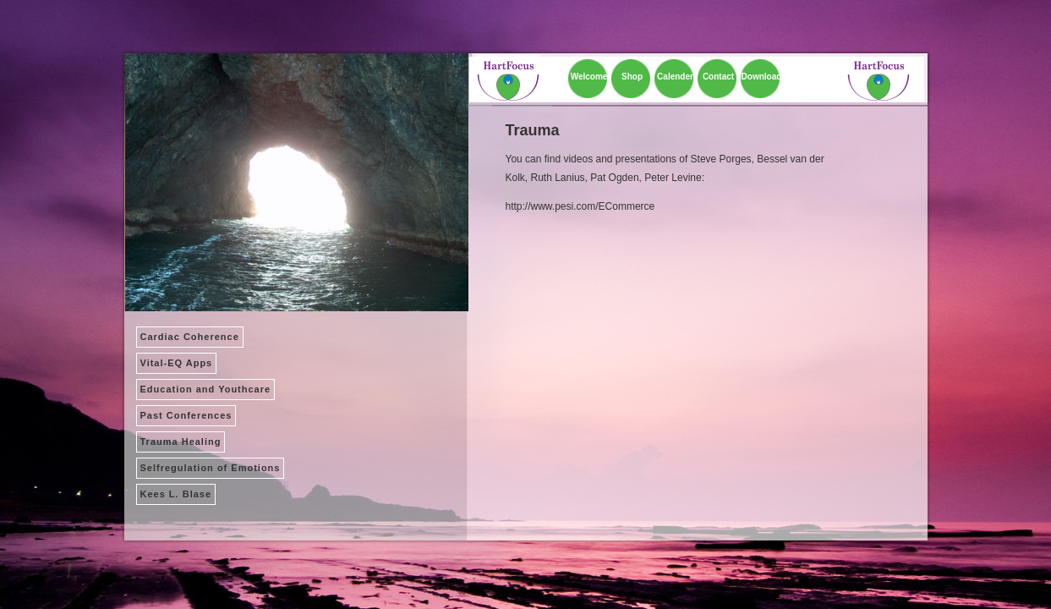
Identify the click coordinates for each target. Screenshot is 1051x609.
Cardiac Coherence (189, 337)
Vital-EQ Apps (176, 363)
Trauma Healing (181, 441)
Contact (718, 76)
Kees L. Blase (176, 494)
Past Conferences (186, 415)
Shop (632, 76)
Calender (675, 76)
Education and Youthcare (205, 389)
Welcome (589, 76)
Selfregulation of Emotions (210, 468)
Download (762, 76)
